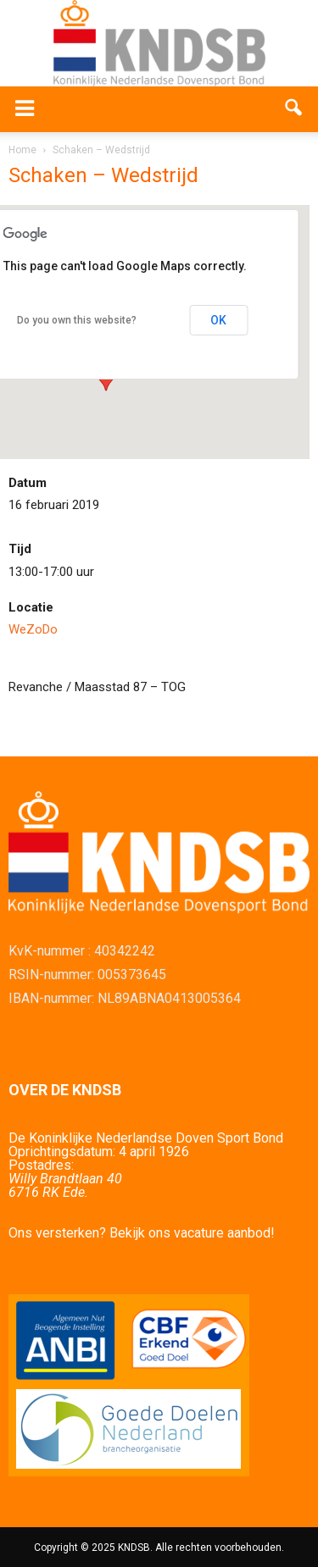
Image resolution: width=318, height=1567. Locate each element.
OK (218, 320)
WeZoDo (33, 629)
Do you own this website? (77, 320)
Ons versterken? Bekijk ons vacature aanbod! (141, 1233)
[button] (294, 109)
